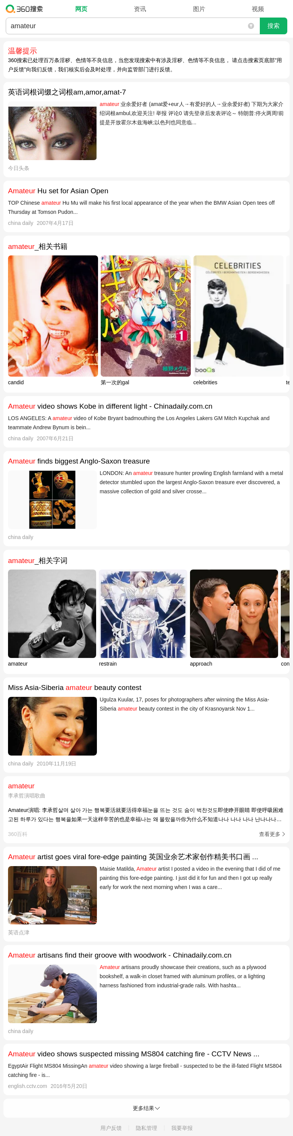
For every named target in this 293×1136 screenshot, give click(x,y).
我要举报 (182, 1128)
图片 (199, 9)
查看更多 (269, 834)
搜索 (273, 25)
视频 (258, 9)
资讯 (140, 9)
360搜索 (26, 8)
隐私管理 (146, 1128)
